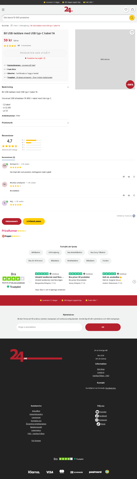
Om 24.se (100, 369)
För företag (36, 440)
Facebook (103, 416)
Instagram (103, 420)
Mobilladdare (72, 260)
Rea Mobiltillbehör (74, 252)
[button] (107, 472)
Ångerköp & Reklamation (36, 424)
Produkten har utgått (35, 53)
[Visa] (68, 123)
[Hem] (69, 10)
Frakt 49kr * (89, 2)
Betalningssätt (36, 427)
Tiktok (102, 424)
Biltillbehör (36, 252)
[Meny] (3, 9)
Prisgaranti (12, 221)
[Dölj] (68, 87)
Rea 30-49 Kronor (35, 260)
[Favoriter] (125, 9)
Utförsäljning (24, 25)
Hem (16, 25)
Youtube (102, 412)
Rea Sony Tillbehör (98, 252)
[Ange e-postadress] (49, 327)
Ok (103, 327)
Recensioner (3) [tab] (8, 157)
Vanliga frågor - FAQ (101, 375)
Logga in (100, 372)
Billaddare (55, 260)
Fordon (106, 260)
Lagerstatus (36, 430)
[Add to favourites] (132, 32)
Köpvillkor (36, 411)
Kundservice (111, 388)
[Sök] (68, 17)
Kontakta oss (36, 420)
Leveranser (36, 417)
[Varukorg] (132, 9)
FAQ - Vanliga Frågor (36, 433)
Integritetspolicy (36, 414)
